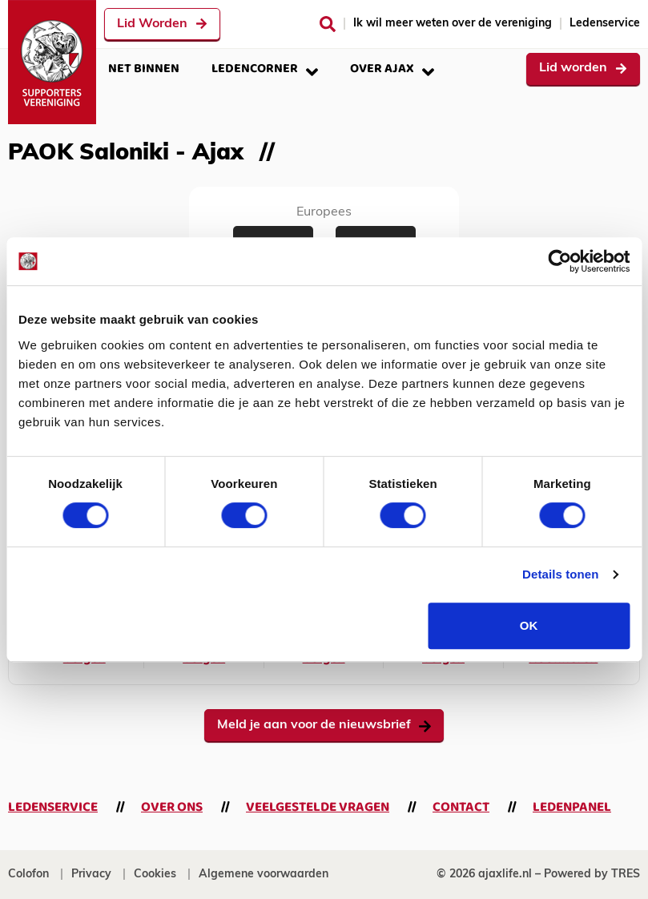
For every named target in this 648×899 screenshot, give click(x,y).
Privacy (91, 875)
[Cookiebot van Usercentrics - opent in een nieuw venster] (559, 261)
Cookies (155, 875)
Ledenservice (605, 24)
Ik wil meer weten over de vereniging (452, 24)
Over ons (172, 807)
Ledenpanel (572, 807)
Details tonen (560, 574)
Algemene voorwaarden (263, 875)
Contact (461, 807)
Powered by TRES (592, 875)
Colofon (28, 875)
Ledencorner (264, 68)
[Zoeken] (328, 24)
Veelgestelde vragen (317, 807)
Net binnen (143, 68)
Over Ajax (392, 68)
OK (529, 625)
